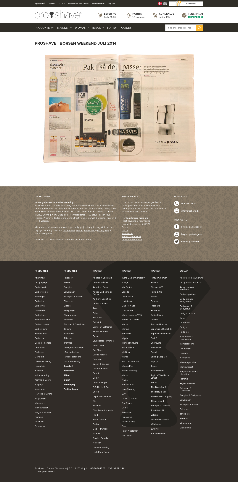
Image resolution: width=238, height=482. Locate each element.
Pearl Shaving (128, 421)
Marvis (125, 324)
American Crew (100, 287)
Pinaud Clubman (159, 277)
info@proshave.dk (190, 211)
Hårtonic (39, 370)
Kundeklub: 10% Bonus (78, 3)
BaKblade (97, 317)
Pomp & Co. (157, 292)
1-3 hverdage (138, 17)
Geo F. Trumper (100, 429)
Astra (95, 313)
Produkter (43, 28)
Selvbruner (69, 292)
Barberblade (41, 287)
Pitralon (154, 282)
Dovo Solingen (100, 382)
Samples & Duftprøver (191, 395)
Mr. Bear (126, 352)
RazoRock (155, 310)
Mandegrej (40, 403)
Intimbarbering (42, 375)
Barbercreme (41, 292)
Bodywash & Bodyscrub (186, 307)
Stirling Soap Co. (159, 356)
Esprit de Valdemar (102, 396)
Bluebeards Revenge (103, 340)
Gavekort (39, 356)
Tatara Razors (157, 370)
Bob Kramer (98, 345)
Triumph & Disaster (160, 405)
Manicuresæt (41, 407)
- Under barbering (72, 356)
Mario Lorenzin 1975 (132, 315)
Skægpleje (69, 310)
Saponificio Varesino (161, 333)
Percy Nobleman (130, 431)
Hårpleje (39, 384)
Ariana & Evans (100, 303)
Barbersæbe (41, 333)
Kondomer (40, 389)
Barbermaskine (42, 319)
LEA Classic (127, 296)
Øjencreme (185, 427)
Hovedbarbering (43, 361)
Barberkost (40, 315)
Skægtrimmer (70, 315)
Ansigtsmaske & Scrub (191, 282)
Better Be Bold (100, 331)
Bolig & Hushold (43, 343)
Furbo (96, 424)
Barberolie (40, 310)
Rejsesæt (68, 277)
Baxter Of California (102, 327)
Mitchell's (126, 333)
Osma (125, 407)
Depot (96, 373)
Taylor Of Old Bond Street (160, 376)
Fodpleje (39, 352)
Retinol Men (157, 315)
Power (154, 296)
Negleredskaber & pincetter (189, 372)
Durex (96, 391)
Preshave (39, 421)
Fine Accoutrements (103, 410)
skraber (79, 230)
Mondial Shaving (130, 343)
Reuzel (154, 319)
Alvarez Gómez (100, 282)
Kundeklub (166, 13)
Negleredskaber (43, 412)
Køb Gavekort (98, 3)
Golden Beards (100, 438)
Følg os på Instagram (191, 234)
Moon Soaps (128, 347)
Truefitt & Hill (157, 410)
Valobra (154, 415)
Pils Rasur (126, 435)
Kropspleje (40, 398)
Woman (80, 28)
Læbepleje (185, 348)
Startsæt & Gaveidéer (74, 324)
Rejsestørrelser (187, 383)
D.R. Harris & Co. (101, 387)
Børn (182, 318)
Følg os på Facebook (191, 227)
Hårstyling (185, 357)
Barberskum (41, 329)
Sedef (154, 338)
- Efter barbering (72, 361)
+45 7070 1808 (188, 203)
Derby (96, 378)
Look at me (127, 310)
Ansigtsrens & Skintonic (187, 288)
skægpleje (103, 230)
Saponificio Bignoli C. (161, 329)
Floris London (100, 419)
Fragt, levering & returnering (136, 221)
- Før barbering (71, 352)
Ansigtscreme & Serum (191, 277)
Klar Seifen (127, 287)
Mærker (63, 28)
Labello (125, 292)
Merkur (125, 329)
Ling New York (129, 305)
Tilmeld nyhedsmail (131, 236)
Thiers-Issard (157, 401)
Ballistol (97, 322)
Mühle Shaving (129, 370)
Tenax (154, 382)
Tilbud (96, 28)
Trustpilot (195, 14)
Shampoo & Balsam (73, 296)
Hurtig (137, 13)
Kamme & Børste (43, 380)
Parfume (39, 417)
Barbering (40, 305)
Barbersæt (40, 338)
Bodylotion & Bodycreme (186, 300)
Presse (125, 227)
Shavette (68, 301)
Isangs (125, 282)
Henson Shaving (101, 447)
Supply (154, 361)
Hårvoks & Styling (43, 393)
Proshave (155, 305)
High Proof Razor (101, 452)
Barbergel (40, 296)
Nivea (125, 380)
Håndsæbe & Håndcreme (186, 337)
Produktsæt (40, 426)
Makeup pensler (188, 362)
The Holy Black (158, 391)
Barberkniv (40, 301)
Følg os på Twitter (190, 241)
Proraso (154, 301)
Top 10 (111, 28)
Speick (154, 352)
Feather (97, 405)
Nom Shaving (128, 389)
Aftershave (40, 277)
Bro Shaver (98, 350)
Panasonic (127, 417)
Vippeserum (186, 423)
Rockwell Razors (159, 324)
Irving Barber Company (133, 277)
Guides (52, 3)
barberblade (69, 230)
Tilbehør (68, 338)
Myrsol (125, 375)
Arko (95, 308)
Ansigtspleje (41, 282)
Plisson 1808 (157, 287)
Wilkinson (156, 424)
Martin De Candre (130, 319)
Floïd (95, 415)
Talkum (67, 329)
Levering (110, 13)
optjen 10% (164, 17)
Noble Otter (128, 384)
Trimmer (68, 343)
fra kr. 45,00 (110, 17)
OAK (124, 393)
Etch (95, 401)
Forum (62, 3)
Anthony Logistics (102, 299)
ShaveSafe (156, 343)
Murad (125, 356)
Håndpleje (40, 366)
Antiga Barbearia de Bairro (102, 293)
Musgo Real (128, 366)
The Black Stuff (158, 387)
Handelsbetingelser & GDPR (136, 224)
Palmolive (126, 412)
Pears (124, 426)
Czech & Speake (101, 364)
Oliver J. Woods (130, 398)
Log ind (111, 3)
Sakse (67, 282)
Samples (68, 287)
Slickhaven (156, 347)
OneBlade (127, 403)
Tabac (154, 366)
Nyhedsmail (40, 3)
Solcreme (68, 319)
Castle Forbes (100, 354)
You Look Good (158, 433)
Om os (125, 230)
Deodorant (40, 347)
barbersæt (89, 230)
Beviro (96, 336)
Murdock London (130, 361)
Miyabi (125, 338)
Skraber (67, 305)
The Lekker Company (161, 396)
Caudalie (97, 359)
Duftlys (183, 327)
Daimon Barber (100, 368)
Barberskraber (42, 324)
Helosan (97, 442)
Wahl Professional (160, 419)
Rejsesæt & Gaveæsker (185, 389)
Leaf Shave (127, 301)
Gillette (96, 433)
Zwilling (155, 429)
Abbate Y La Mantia (102, 277)
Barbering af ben (188, 294)
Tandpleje (69, 333)
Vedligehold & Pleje (73, 347)
